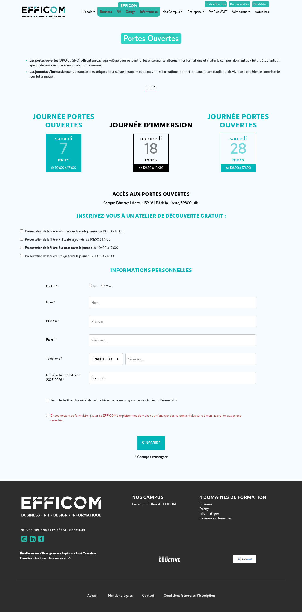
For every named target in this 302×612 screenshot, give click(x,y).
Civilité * (52, 286)
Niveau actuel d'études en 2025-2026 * (63, 377)
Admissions (239, 12)
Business (106, 12)
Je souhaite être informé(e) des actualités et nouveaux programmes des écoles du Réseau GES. (111, 400)
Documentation (239, 4)
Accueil (92, 595)
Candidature (260, 4)
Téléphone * (54, 359)
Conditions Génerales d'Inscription (189, 595)
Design (130, 12)
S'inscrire (151, 442)
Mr (93, 286)
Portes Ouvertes (216, 4)
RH (119, 12)
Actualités (262, 12)
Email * (51, 340)
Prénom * (52, 321)
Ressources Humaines (215, 518)
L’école (87, 12)
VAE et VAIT (218, 12)
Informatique (149, 12)
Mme (107, 286)
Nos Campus (171, 12)
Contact (148, 595)
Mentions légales (120, 595)
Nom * (50, 302)
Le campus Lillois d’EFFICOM (154, 504)
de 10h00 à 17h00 (71, 231)
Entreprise (194, 12)
